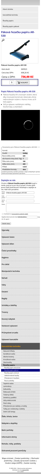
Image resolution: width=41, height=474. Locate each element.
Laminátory (7, 388)
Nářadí (4, 279)
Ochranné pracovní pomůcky (14, 452)
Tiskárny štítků (8, 396)
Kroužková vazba (9, 361)
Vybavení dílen (8, 245)
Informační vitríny (9, 438)
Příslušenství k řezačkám (11, 380)
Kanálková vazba (9, 355)
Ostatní (5, 293)
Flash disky (7, 405)
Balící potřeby (7, 432)
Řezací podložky (9, 382)
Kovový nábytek (8, 320)
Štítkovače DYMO (9, 393)
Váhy (4, 286)
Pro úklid (5, 266)
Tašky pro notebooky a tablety (14, 410)
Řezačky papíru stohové (11, 374)
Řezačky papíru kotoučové (12, 369)
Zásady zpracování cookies (25, 462)
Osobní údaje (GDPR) (13, 464)
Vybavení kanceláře (10, 341)
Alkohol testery (8, 358)
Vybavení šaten (8, 238)
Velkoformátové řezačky (11, 377)
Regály (4, 300)
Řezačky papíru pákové (11, 26)
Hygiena (5, 259)
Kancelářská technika (10, 15)
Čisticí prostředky (9, 252)
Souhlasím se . (16, 215)
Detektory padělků (9, 399)
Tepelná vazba (8, 385)
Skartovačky (7, 364)
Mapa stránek (7, 460)
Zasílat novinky (30, 464)
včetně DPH (25, 471)
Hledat (32, 3)
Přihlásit (26, 2)
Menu (3, 3)
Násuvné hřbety (9, 353)
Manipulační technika (11, 273)
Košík (37, 2)
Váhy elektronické (9, 402)
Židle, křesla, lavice (9, 418)
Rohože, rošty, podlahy (11, 445)
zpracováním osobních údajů (20, 215)
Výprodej (5, 232)
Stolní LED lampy (9, 413)
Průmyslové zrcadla (10, 334)
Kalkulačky (7, 391)
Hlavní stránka (8, 9)
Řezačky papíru (8, 21)
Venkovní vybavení (9, 327)
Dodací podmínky (22, 460)
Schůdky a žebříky (9, 307)
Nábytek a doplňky (9, 425)
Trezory (5, 314)
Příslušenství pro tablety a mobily (15, 408)
